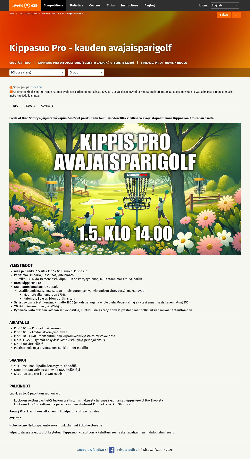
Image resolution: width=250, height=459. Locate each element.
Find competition (28, 13)
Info (15, 105)
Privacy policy (127, 450)
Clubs (111, 5)
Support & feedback (91, 450)
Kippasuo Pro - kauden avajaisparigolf (90, 48)
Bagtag (150, 5)
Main (11, 13)
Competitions (53, 5)
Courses (95, 5)
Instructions (129, 5)
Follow (224, 14)
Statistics (76, 5)
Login (203, 5)
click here (36, 87)
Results (30, 105)
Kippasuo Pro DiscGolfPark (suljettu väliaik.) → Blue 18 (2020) (86, 63)
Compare (47, 105)
